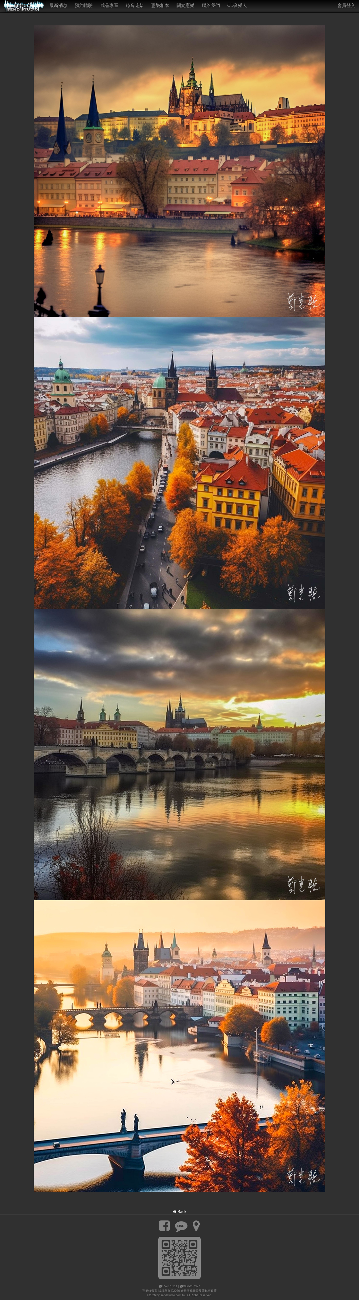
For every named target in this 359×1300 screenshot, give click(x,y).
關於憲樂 (185, 5)
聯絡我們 (211, 5)
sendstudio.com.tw (173, 1295)
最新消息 (58, 5)
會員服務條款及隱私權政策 (199, 1291)
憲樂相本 (160, 5)
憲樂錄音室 (149, 1291)
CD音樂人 (237, 5)
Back (179, 1212)
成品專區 (109, 5)
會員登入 (346, 5)
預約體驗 (84, 5)
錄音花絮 (135, 5)
